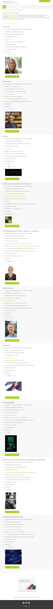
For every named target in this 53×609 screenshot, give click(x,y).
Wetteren (14, 141)
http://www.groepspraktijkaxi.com (15, 417)
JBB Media (25, 606)
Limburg (6, 350)
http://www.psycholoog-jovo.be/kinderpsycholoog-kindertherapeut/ (21, 246)
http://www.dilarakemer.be (14, 360)
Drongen (14, 293)
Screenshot (21, 41)
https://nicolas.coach (13, 96)
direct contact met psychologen (18, 17)
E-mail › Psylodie (8, 148)
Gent (13, 464)
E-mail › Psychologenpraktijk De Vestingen (13, 529)
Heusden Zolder (12, 350)
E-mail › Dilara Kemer (9, 357)
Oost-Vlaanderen (8, 31)
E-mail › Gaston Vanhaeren (10, 300)
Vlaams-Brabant (8, 407)
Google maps (20, 31)
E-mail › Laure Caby (9, 39)
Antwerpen (7, 86)
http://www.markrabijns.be (14, 474)
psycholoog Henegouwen (13, 16)
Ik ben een (45, 1)
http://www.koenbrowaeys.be (14, 198)
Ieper (14, 521)
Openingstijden (8, 103)
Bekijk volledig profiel (12, 76)
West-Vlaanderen (8, 521)
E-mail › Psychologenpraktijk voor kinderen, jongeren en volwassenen (18, 243)
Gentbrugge (15, 188)
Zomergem (15, 31)
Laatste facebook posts (10, 161)
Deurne (11, 86)
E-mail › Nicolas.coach (9, 93)
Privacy (29, 606)
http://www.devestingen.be (14, 531)
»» (18, 23)
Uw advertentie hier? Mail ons (26, 590)
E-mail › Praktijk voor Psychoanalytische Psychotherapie (16, 196)
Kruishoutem (15, 235)
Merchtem (14, 407)
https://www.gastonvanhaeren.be (15, 303)
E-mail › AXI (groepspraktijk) (10, 415)
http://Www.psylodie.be (13, 151)
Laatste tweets (8, 208)
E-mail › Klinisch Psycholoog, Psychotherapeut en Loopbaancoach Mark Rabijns (20, 472)
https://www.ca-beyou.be (13, 41)
